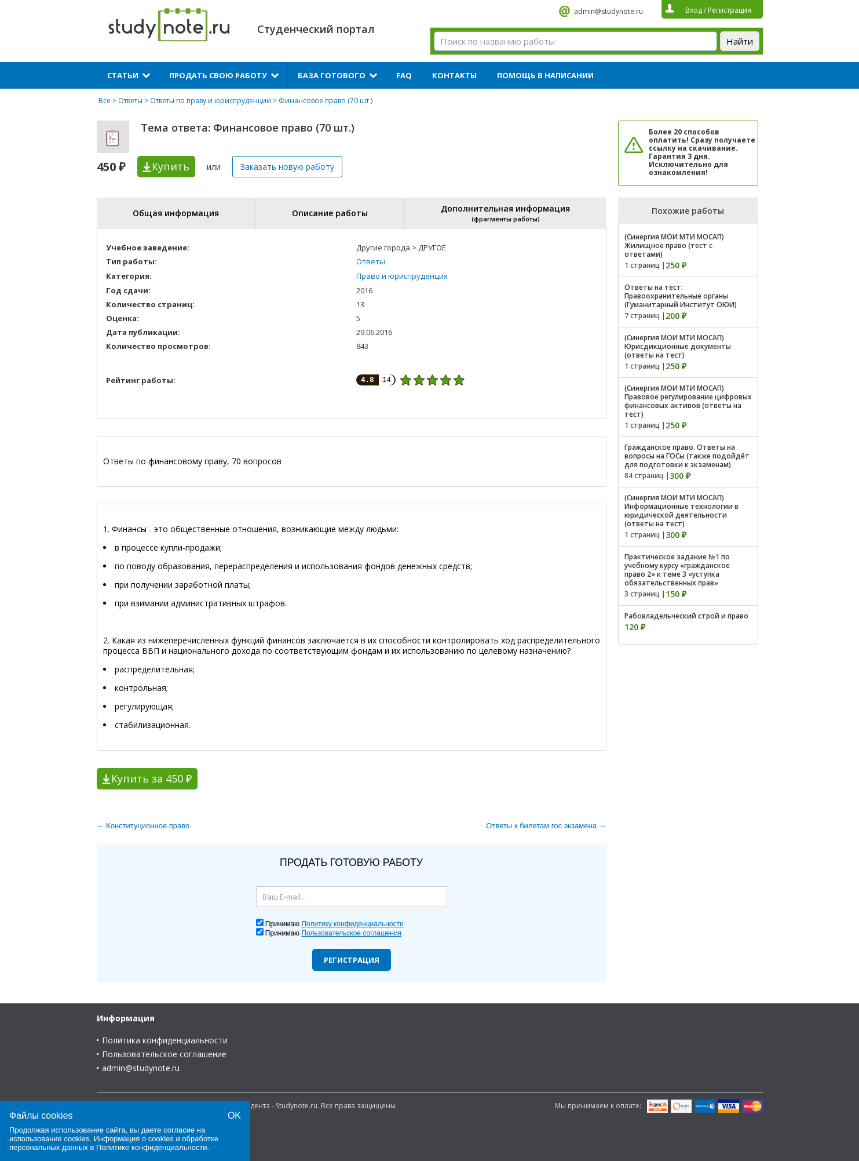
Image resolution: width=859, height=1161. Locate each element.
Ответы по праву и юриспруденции (210, 100)
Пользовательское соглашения (351, 933)
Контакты (454, 75)
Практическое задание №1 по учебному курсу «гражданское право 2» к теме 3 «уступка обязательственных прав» (677, 570)
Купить (170, 166)
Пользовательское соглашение (164, 1054)
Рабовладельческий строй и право (686, 616)
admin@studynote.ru (608, 11)
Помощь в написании (545, 75)
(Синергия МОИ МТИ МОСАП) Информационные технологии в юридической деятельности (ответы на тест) (681, 511)
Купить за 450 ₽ (151, 778)
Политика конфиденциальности (165, 1040)
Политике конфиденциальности (151, 1147)
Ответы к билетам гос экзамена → (546, 825)
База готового (331, 75)
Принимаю (334, 924)
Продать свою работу (218, 75)
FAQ (404, 75)
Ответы (130, 100)
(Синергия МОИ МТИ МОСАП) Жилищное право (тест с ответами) (674, 245)
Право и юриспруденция (402, 276)
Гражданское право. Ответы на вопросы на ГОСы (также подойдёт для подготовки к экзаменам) (687, 456)
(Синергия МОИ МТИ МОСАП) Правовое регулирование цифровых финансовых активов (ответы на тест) (688, 401)
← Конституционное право (143, 825)
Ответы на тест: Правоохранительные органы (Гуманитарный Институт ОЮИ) (680, 296)
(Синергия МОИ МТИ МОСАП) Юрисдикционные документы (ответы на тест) (677, 346)
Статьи (122, 75)
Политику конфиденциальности (352, 924)
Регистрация (351, 960)
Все (104, 100)
